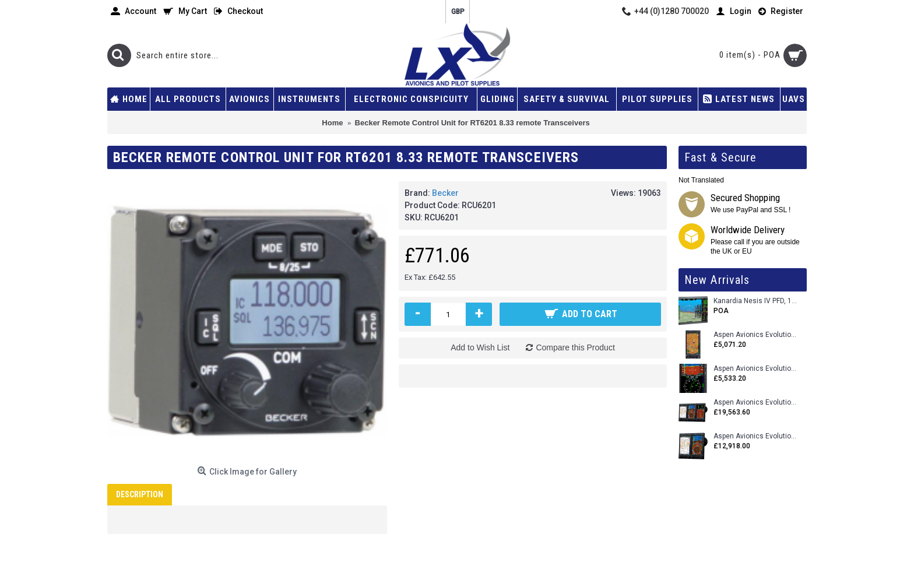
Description (139, 494)
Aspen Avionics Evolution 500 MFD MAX (755, 335)
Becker (445, 193)
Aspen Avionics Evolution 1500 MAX (755, 436)
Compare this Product (575, 347)
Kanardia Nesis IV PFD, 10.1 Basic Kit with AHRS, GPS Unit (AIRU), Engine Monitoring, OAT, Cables (755, 301)
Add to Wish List (480, 347)
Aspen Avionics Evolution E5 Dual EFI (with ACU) (755, 369)
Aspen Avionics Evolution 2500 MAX (755, 402)
